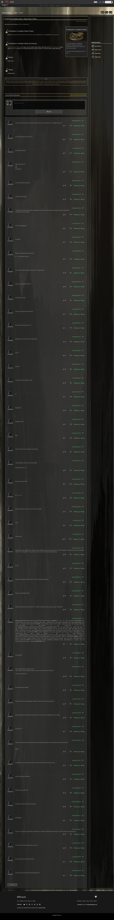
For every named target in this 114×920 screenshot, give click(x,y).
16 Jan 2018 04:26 (75, 685)
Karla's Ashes (49, 82)
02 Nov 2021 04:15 (75, 350)
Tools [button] (78, 5)
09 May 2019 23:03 (75, 618)
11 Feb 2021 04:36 (75, 460)
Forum (25, 901)
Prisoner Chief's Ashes (46, 84)
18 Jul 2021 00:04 (76, 378)
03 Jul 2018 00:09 (76, 652)
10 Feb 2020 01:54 (75, 577)
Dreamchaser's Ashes (55, 81)
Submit (49, 111)
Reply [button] (82, 125)
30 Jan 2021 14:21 (75, 479)
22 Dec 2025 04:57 (75, 134)
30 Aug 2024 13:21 (75, 180)
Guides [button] (73, 5)
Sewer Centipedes (55, 47)
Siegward (13, 48)
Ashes (21, 12)
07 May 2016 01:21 (75, 815)
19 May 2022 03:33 (75, 281)
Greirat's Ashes (24, 82)
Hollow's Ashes (33, 82)
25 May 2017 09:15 (75, 726)
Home (18, 901)
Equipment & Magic (7, 12)
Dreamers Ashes (65, 81)
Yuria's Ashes (65, 84)
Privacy (91, 901)
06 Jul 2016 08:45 (76, 788)
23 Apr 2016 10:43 (75, 843)
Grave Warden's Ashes (14, 82)
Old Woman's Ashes (67, 82)
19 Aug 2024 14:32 (75, 194)
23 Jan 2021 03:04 (75, 493)
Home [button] (41, 5)
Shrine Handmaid (55, 34)
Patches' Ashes (36, 84)
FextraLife (79, 904)
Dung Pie (36, 34)
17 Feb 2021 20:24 (75, 446)
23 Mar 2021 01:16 (75, 433)
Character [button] (52, 5)
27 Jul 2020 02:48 (76, 520)
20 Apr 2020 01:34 (75, 563)
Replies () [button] (76, 125)
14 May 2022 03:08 (75, 295)
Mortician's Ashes (57, 82)
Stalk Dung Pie (43, 34)
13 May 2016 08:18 (75, 801)
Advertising (79, 901)
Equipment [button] (58, 5)
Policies (95, 901)
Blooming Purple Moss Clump (26, 34)
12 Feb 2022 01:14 (75, 323)
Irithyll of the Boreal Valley (14, 47)
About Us (29, 901)
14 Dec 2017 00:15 (75, 699)
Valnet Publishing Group (92, 904)
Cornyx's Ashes (23, 81)
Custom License (41, 907)
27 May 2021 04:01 (75, 405)
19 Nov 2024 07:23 (75, 162)
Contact (33, 901)
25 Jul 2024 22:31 (76, 223)
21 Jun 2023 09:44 (75, 251)
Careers (84, 901)
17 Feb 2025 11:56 (75, 148)
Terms (87, 901)
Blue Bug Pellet (15, 34)
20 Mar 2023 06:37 (75, 267)
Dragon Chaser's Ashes (43, 81)
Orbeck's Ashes (77, 82)
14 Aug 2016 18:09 (75, 774)
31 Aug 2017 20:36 (75, 712)
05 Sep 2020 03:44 (75, 506)
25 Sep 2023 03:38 (75, 237)
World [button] (69, 5)
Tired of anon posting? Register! (77, 95)
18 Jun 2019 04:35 (75, 604)
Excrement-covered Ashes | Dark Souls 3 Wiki (21, 19)
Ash (22, 24)
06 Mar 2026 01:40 (75, 120)
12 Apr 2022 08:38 (75, 309)
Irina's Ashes (41, 82)
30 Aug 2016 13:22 (75, 760)
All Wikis (22, 901)
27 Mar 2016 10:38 (75, 870)
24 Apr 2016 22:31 (75, 829)
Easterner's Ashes (75, 81)
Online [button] (64, 5)
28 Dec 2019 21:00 (75, 590)
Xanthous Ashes (56, 84)
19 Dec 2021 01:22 (75, 336)
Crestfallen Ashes (32, 81)
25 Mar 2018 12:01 (75, 666)
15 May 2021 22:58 (75, 419)
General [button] (46, 5)
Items (15, 12)
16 (106, 12)
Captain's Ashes (14, 81)
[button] (96, 2)
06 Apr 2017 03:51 (75, 740)
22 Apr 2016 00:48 (75, 856)
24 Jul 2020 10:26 (76, 534)
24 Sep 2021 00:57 (75, 364)
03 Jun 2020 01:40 (75, 548)
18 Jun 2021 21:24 (75, 391)
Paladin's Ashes (27, 84)
